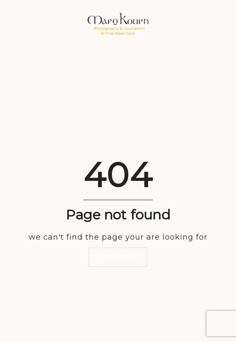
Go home (118, 257)
